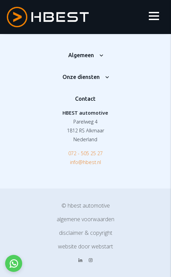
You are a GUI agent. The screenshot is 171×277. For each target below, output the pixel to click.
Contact (85, 99)
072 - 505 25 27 (85, 153)
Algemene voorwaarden (85, 219)
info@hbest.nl (85, 162)
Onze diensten (81, 77)
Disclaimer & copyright (85, 233)
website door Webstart (85, 246)
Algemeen (81, 55)
